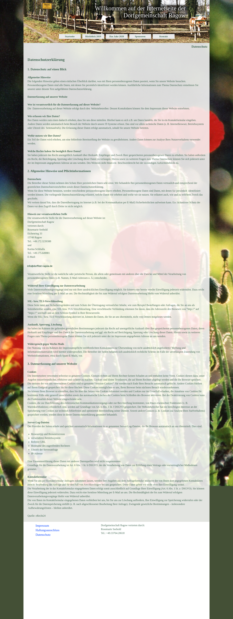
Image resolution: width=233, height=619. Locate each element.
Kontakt (163, 36)
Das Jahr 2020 (116, 36)
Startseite (69, 36)
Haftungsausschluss (47, 530)
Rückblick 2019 (93, 36)
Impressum (42, 525)
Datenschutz (43, 534)
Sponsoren (140, 36)
